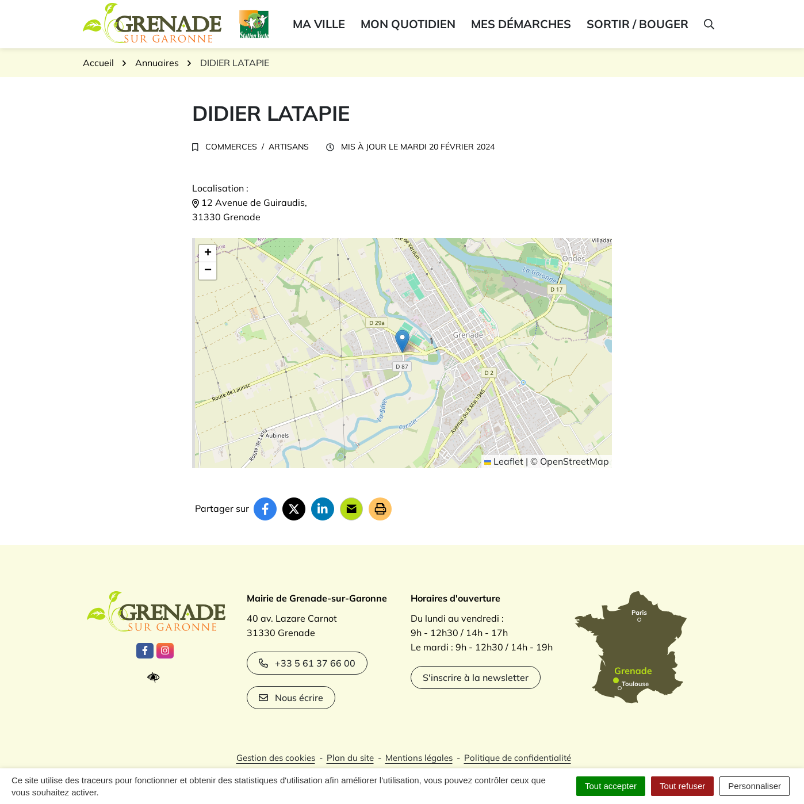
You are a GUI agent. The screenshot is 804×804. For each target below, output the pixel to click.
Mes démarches (521, 24)
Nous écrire (291, 697)
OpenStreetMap (574, 461)
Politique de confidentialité (517, 757)
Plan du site (350, 757)
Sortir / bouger (637, 24)
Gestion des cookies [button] (275, 757)
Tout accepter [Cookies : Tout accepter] (611, 786)
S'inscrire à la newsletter (476, 677)
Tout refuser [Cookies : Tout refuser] (682, 786)
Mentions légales (419, 757)
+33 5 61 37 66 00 (307, 663)
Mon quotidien (408, 24)
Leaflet (503, 461)
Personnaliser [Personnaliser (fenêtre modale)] (754, 786)
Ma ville (319, 24)
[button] (708, 24)
